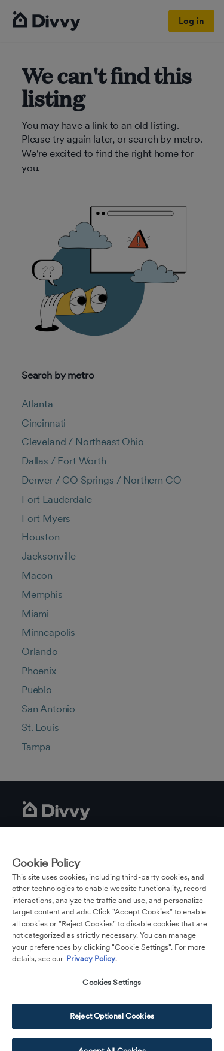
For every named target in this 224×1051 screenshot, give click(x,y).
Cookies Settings (111, 988)
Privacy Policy (90, 964)
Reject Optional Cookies (112, 1021)
